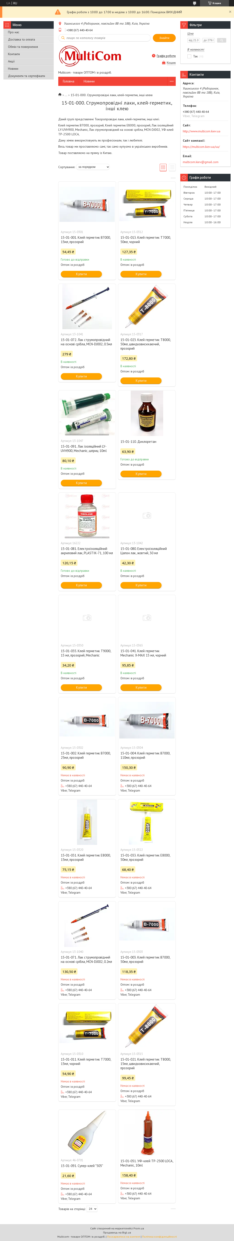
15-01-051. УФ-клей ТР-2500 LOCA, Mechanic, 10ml (146, 1163)
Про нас (13, 32)
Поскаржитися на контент (123, 1236)
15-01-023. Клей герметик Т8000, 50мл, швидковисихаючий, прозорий (145, 344)
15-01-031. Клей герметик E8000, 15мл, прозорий (85, 857)
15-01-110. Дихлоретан (138, 441)
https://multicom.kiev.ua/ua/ (201, 147)
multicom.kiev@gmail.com (200, 162)
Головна (68, 81)
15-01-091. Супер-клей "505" (82, 1166)
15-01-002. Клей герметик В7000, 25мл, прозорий (85, 755)
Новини (13, 69)
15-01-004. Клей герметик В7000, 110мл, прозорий (145, 755)
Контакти (14, 54)
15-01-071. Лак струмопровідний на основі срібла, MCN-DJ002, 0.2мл (86, 959)
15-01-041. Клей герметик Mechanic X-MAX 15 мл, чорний (143, 653)
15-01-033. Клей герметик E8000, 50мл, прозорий (145, 857)
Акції (11, 61)
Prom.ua (138, 1228)
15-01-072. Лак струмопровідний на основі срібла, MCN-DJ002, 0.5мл (86, 342)
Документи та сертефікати (26, 76)
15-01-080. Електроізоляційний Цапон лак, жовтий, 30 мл (143, 550)
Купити (81, 274)
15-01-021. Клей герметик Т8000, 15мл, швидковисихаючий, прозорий (145, 1063)
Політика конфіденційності (159, 1236)
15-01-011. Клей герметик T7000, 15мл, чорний (86, 1061)
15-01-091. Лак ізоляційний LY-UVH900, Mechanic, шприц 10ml (84, 448)
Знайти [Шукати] (164, 38)
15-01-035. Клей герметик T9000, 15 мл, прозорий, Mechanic (86, 653)
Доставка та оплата (21, 39)
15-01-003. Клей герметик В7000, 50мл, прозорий (145, 959)
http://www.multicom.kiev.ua (201, 131)
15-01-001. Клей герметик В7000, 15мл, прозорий (85, 239)
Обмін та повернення (23, 47)
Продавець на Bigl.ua (117, 1232)
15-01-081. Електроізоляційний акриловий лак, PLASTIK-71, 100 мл (87, 550)
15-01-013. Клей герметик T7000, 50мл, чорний (145, 239)
